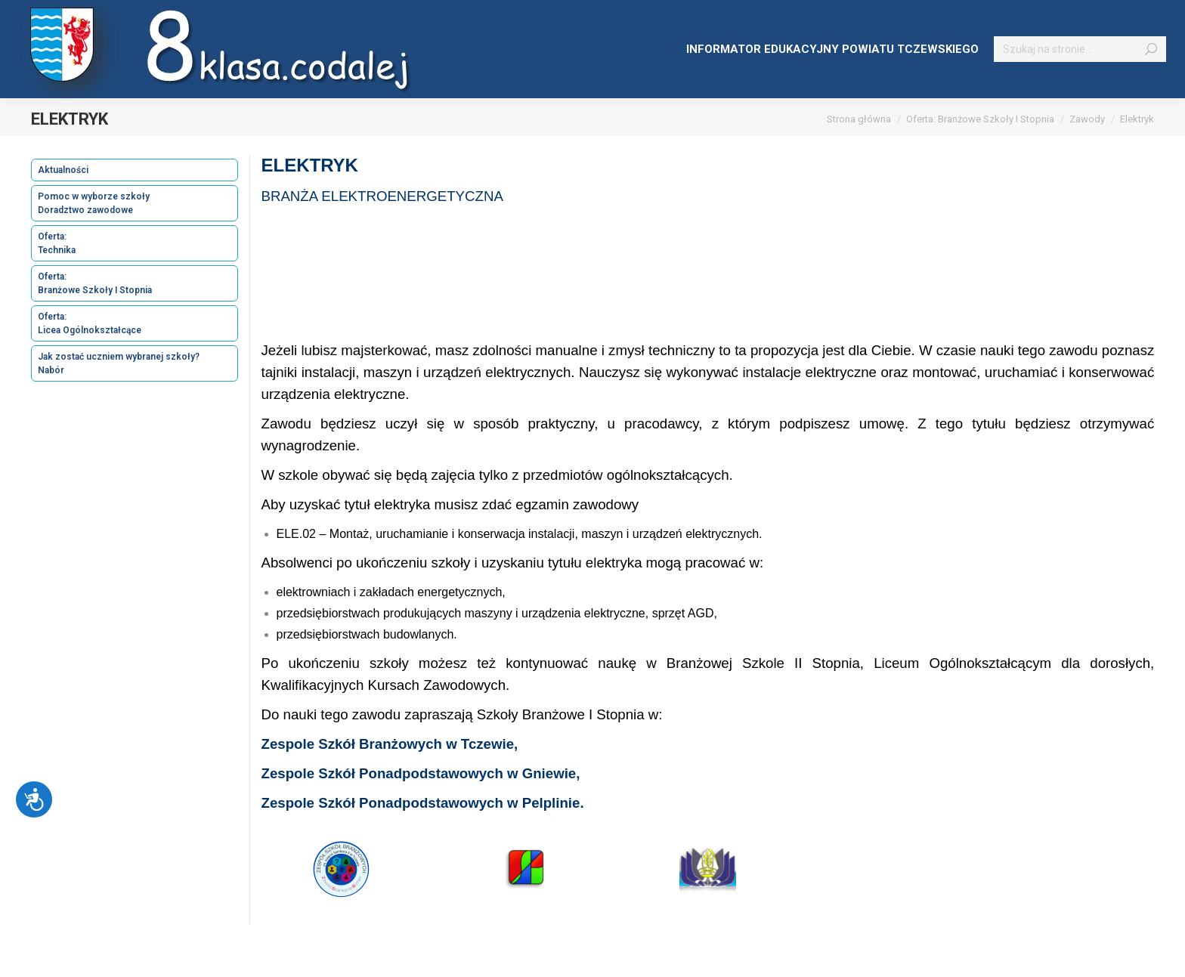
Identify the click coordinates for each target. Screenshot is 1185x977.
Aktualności (63, 170)
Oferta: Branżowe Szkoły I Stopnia (95, 283)
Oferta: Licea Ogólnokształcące (89, 323)
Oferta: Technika (57, 243)
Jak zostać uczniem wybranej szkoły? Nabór (119, 363)
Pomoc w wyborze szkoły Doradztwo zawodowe (94, 203)
